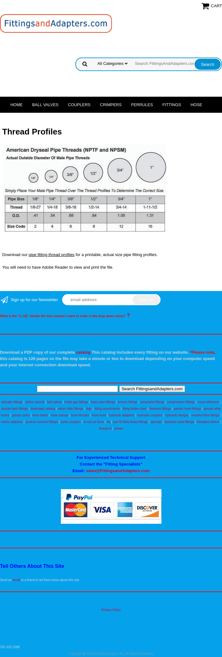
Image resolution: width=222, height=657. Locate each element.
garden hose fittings (187, 408)
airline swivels (35, 402)
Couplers (79, 104)
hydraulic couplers (149, 415)
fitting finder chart (135, 408)
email (16, 580)
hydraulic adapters (122, 415)
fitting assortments (107, 408)
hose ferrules (80, 415)
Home (16, 104)
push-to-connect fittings (42, 422)
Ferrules (142, 104)
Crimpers (111, 104)
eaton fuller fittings (70, 408)
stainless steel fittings (179, 422)
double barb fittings (14, 408)
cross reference (208, 402)
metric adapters (12, 422)
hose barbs (40, 415)
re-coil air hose (93, 422)
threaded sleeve (208, 422)
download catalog (43, 408)
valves (118, 428)
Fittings (171, 104)
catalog (83, 352)
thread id (105, 428)
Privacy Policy (111, 610)
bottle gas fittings (76, 402)
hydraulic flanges (177, 415)
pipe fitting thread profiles (51, 254)
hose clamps (59, 415)
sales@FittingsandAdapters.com (117, 470)
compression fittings (181, 402)
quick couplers (71, 422)
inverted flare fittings (205, 415)
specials (156, 422)
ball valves (54, 402)
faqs (89, 408)
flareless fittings (160, 408)
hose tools (99, 415)
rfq (108, 422)
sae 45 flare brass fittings (130, 422)
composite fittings (152, 402)
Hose (196, 104)
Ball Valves (45, 104)
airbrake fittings (12, 402)
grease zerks (21, 415)
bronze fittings (127, 402)
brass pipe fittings (103, 402)
